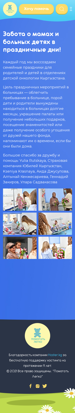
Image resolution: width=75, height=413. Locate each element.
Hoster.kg (55, 355)
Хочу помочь (36, 9)
